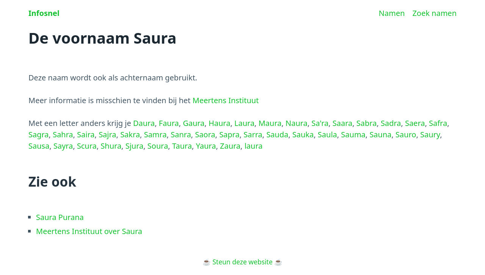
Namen (392, 13)
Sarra (253, 134)
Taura (182, 146)
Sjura (134, 146)
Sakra (130, 134)
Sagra (38, 134)
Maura (270, 123)
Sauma (353, 134)
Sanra (181, 134)
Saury (430, 134)
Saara (343, 123)
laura (253, 146)
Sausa (38, 146)
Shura (111, 146)
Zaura (230, 146)
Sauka (303, 134)
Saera (415, 123)
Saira (85, 134)
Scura (87, 146)
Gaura (194, 123)
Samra (155, 134)
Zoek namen (434, 13)
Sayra (63, 146)
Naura (297, 123)
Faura (169, 123)
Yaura (206, 146)
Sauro (406, 134)
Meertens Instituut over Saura (89, 231)
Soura (157, 146)
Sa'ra (320, 123)
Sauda (277, 134)
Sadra (391, 123)
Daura (144, 123)
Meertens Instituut (225, 100)
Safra (438, 123)
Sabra (367, 123)
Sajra (107, 134)
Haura (219, 123)
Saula (327, 134)
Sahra (63, 134)
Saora (205, 134)
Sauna (380, 134)
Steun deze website (243, 261)
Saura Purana (60, 217)
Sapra (229, 134)
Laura (244, 123)
